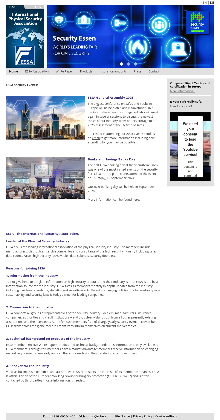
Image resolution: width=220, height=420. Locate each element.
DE (212, 2)
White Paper (64, 71)
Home (13, 71)
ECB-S (37, 7)
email (96, 138)
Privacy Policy (142, 416)
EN (205, 2)
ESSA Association (37, 71)
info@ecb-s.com (100, 416)
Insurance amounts (113, 71)
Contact (153, 71)
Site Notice (122, 416)
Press (137, 71)
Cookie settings (166, 416)
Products (86, 71)
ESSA (12, 7)
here (136, 199)
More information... (182, 91)
